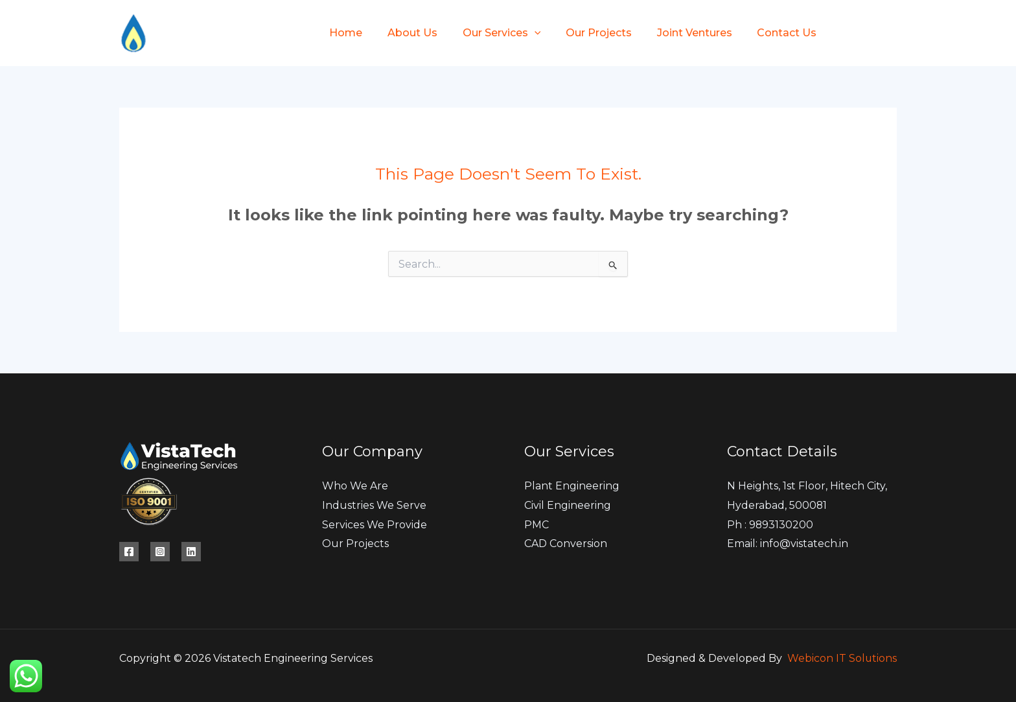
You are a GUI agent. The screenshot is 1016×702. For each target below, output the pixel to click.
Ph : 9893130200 (770, 525)
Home (343, 33)
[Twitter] (869, 34)
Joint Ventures (675, 33)
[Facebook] (847, 34)
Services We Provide (374, 525)
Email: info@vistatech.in (787, 544)
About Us (406, 33)
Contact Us (763, 33)
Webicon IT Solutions (842, 658)
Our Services (491, 33)
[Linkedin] (191, 551)
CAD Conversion (565, 544)
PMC (536, 525)
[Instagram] (891, 34)
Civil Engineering (567, 505)
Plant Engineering (571, 486)
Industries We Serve (374, 505)
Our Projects (584, 33)
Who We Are (355, 486)
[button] (523, 33)
